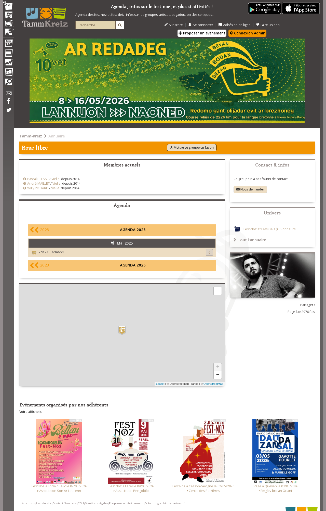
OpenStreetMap (213, 383)
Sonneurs (287, 229)
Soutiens (70, 503)
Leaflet (160, 383)
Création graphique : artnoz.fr (165, 503)
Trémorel (57, 252)
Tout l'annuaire (250, 239)
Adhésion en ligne (235, 25)
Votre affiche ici (31, 412)
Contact (57, 503)
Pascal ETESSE (38, 179)
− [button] (217, 375)
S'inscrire (173, 25)
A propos (28, 503)
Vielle (55, 179)
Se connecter (200, 25)
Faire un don (268, 25)
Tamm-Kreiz (30, 135)
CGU (81, 503)
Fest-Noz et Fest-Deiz (259, 229)
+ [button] (217, 367)
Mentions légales (96, 503)
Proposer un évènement (202, 33)
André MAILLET (38, 183)
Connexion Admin (247, 33)
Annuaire (56, 135)
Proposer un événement (126, 503)
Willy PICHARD (37, 188)
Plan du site (43, 503)
